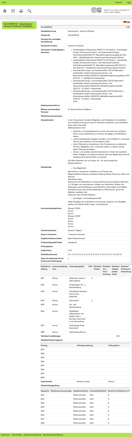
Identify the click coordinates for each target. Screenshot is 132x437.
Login (129, 2)
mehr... (75, 101)
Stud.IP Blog (17, 435)
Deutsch (119, 2)
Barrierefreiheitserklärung (53, 435)
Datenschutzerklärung (32, 435)
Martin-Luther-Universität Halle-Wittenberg (110, 10)
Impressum (5, 435)
